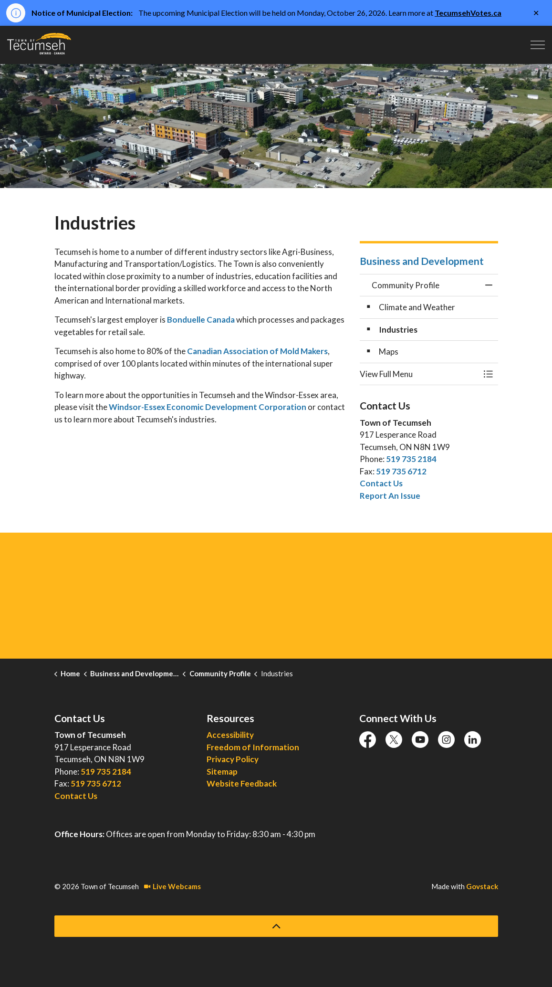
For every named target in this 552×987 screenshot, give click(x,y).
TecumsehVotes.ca (468, 12)
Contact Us (381, 483)
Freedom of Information (253, 747)
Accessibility (230, 735)
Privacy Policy (233, 759)
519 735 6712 (401, 471)
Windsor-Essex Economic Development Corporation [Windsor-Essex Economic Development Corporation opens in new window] (207, 407)
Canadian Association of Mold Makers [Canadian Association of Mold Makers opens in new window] (257, 351)
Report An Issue (390, 496)
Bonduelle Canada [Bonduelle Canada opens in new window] (201, 320)
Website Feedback (242, 783)
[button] (419, 374)
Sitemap (222, 771)
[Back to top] (276, 926)
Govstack (482, 886)
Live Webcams (172, 886)
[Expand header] (537, 45)
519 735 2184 (411, 459)
